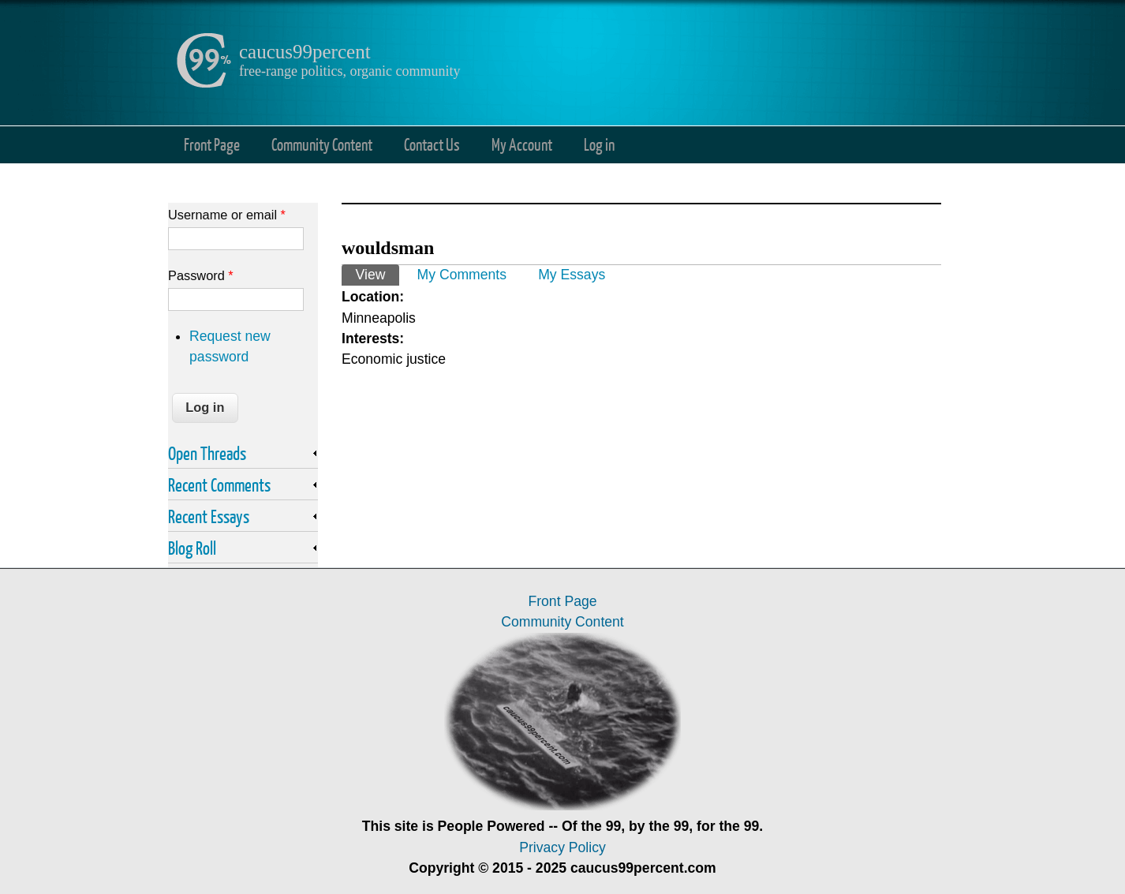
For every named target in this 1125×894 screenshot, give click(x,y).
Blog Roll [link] (192, 548)
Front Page (212, 144)
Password (201, 275)
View (377, 273)
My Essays (571, 274)
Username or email (227, 215)
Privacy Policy (562, 847)
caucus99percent (305, 51)
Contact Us (432, 144)
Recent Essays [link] (208, 516)
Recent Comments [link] (219, 484)
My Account (521, 144)
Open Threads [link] (207, 453)
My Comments (461, 274)
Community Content (321, 144)
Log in (599, 144)
